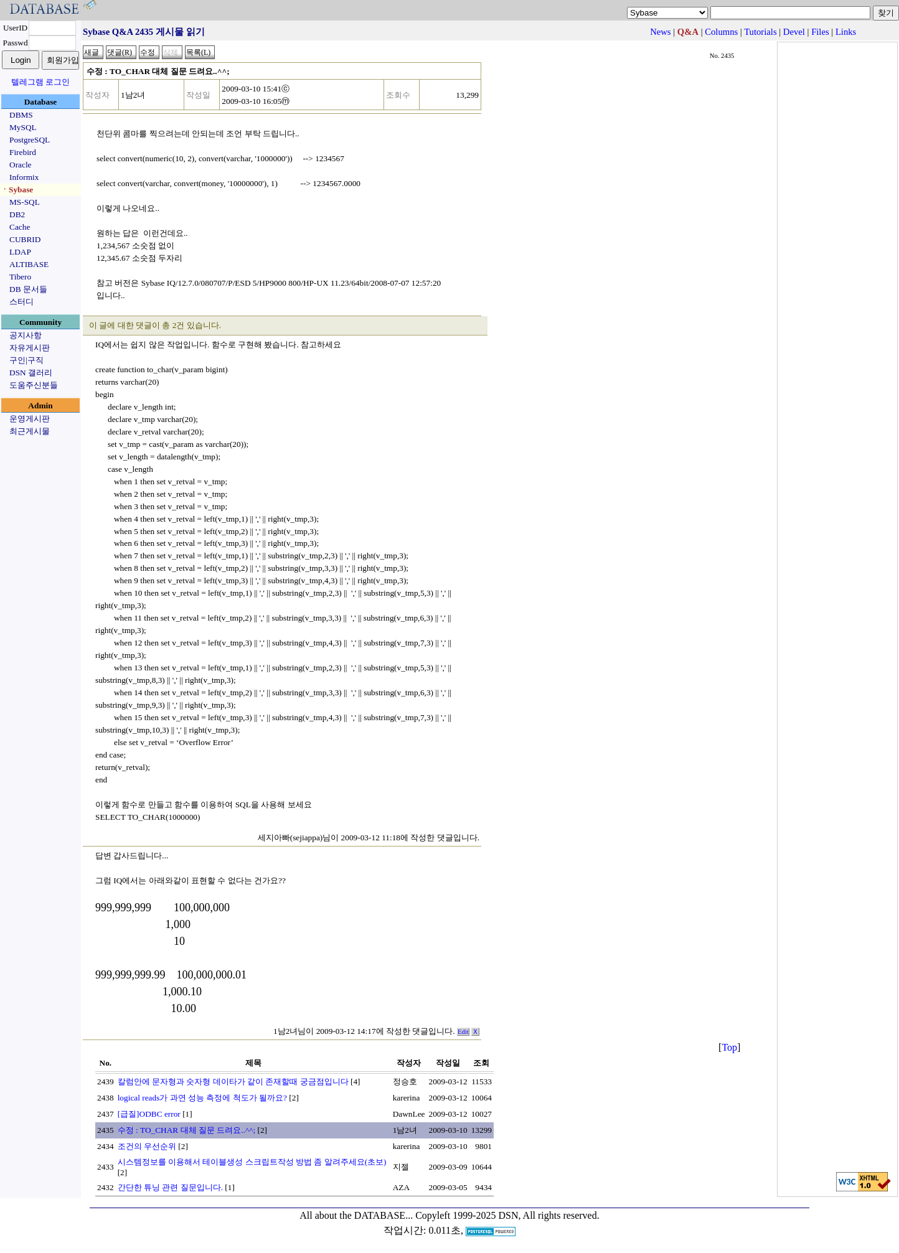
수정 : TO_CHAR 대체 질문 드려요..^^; (186, 1130)
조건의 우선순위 (147, 1146)
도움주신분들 (33, 385)
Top (729, 1047)
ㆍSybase (17, 189)
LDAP (20, 251)
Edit (463, 1031)
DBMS (21, 115)
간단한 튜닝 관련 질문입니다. (170, 1187)
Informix (24, 177)
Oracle (20, 164)
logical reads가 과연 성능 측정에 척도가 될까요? (202, 1097)
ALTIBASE (29, 264)
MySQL (23, 127)
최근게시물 (29, 431)
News (660, 32)
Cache (19, 227)
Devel (794, 32)
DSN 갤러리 (30, 372)
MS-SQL (24, 202)
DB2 (17, 214)
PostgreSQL (29, 139)
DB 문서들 (28, 289)
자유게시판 (29, 347)
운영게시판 (29, 418)
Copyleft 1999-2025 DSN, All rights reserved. (507, 1215)
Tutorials (760, 32)
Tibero (20, 276)
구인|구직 (26, 360)
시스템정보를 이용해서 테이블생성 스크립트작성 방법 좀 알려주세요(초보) (252, 1161)
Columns (721, 32)
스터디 (21, 301)
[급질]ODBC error (149, 1114)
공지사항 (25, 335)
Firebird (22, 152)
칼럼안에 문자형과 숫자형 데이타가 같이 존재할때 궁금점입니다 (233, 1081)
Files (820, 32)
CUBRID (24, 239)
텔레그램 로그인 (40, 82)
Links (845, 32)
